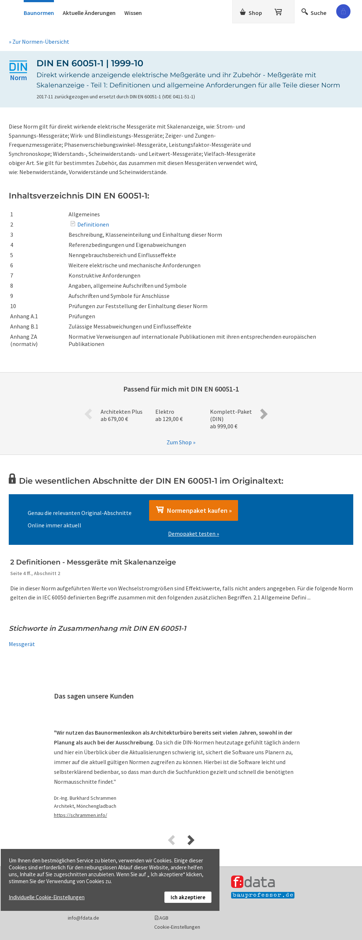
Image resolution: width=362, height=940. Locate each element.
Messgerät (22, 644)
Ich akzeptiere (188, 897)
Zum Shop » (181, 442)
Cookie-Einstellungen (177, 927)
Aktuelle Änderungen (89, 12)
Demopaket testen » (193, 533)
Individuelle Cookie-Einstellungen (47, 897)
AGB (163, 918)
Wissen (133, 12)
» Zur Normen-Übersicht (39, 41)
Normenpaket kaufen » (193, 510)
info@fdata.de (83, 918)
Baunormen (39, 12)
